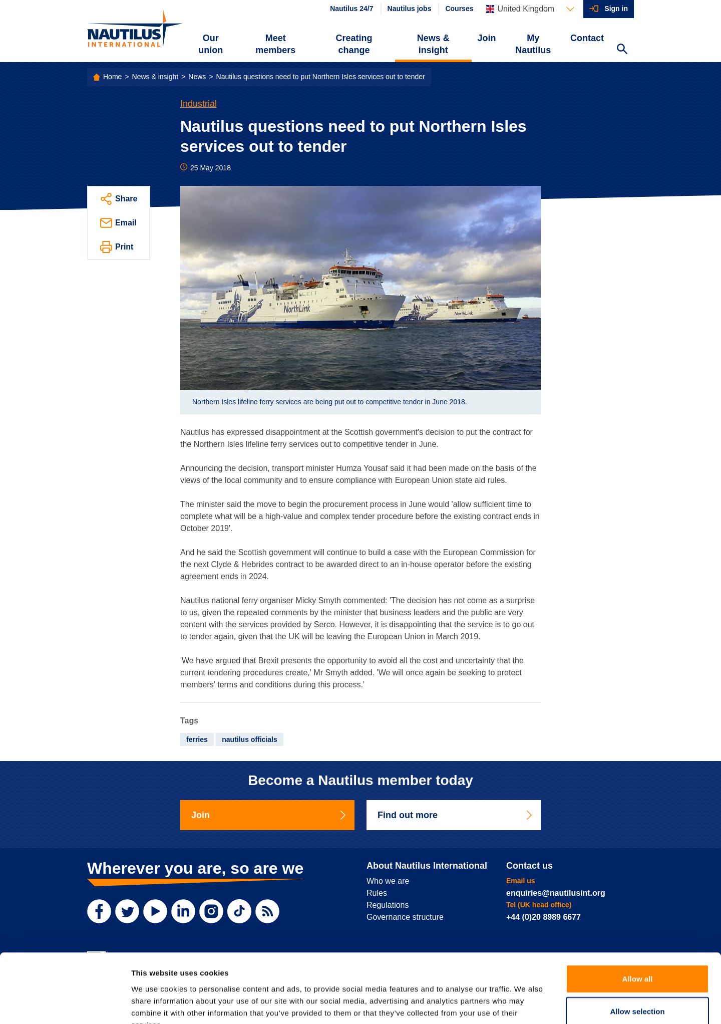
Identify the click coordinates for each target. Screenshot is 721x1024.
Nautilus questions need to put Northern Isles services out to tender (320, 77)
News (197, 77)
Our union (210, 44)
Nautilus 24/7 (351, 9)
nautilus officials (249, 739)
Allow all (637, 917)
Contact (587, 38)
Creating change (354, 44)
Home (112, 77)
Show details (525, 1004)
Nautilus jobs (410, 9)
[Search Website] (622, 50)
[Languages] (530, 9)
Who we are (388, 881)
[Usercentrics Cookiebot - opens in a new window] (65, 1004)
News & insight (433, 44)
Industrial (198, 104)
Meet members (275, 44)
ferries (197, 739)
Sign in (616, 9)
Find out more (456, 815)
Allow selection (637, 950)
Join (487, 38)
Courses (459, 9)
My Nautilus (533, 44)
